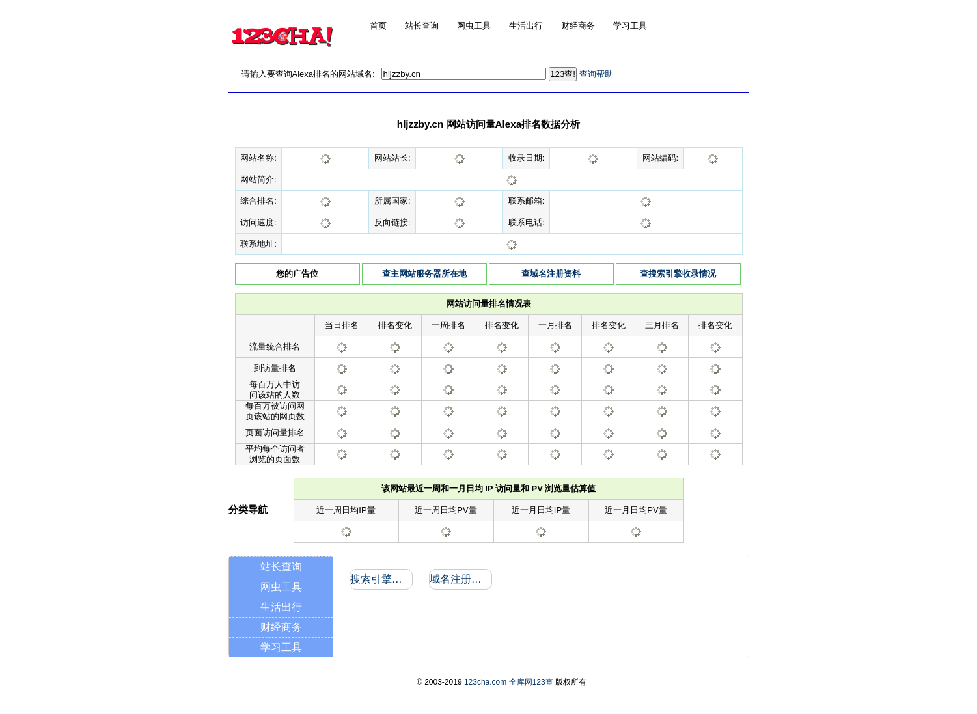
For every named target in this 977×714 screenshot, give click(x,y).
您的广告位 (297, 274)
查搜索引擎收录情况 (678, 274)
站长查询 (281, 566)
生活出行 (281, 606)
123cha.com (485, 682)
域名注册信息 (460, 578)
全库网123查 (531, 682)
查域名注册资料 (551, 274)
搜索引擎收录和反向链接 (380, 578)
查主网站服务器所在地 (424, 274)
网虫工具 (281, 586)
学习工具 (281, 647)
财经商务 (281, 627)
